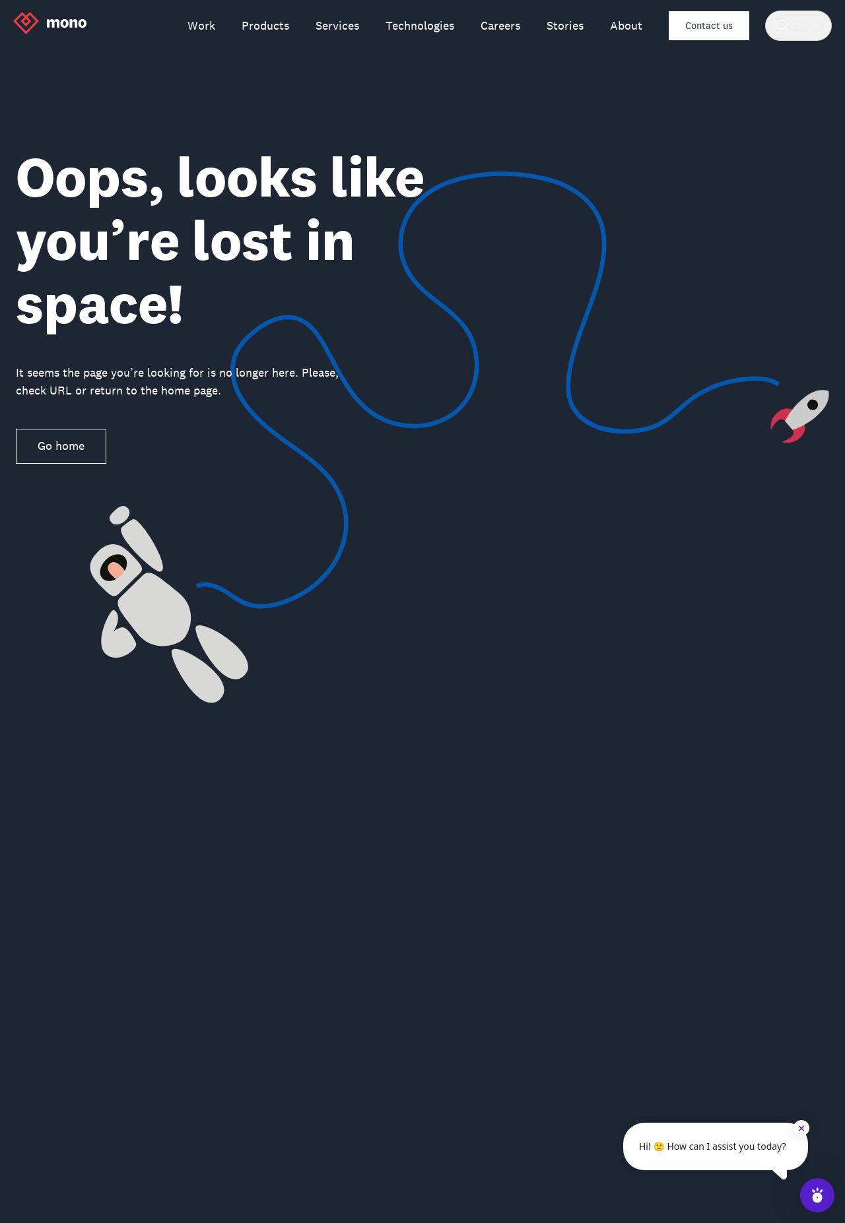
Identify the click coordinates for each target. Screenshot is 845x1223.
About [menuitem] (626, 25)
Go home (61, 445)
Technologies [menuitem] (420, 25)
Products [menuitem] (265, 25)
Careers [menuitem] (500, 25)
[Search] (783, 25)
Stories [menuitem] (565, 25)
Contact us (709, 25)
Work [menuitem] (201, 25)
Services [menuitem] (337, 25)
